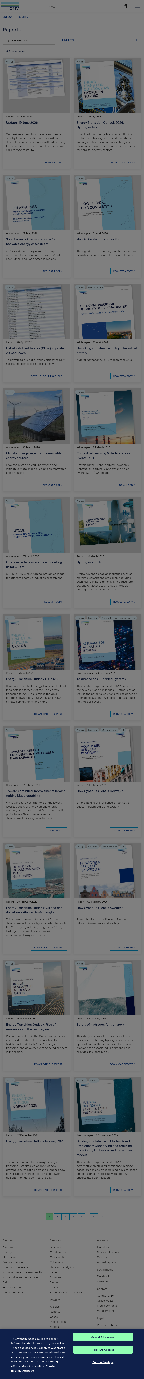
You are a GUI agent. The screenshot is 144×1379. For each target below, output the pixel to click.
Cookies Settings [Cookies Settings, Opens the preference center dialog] (102, 1362)
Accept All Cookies (103, 1337)
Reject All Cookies (103, 1349)
